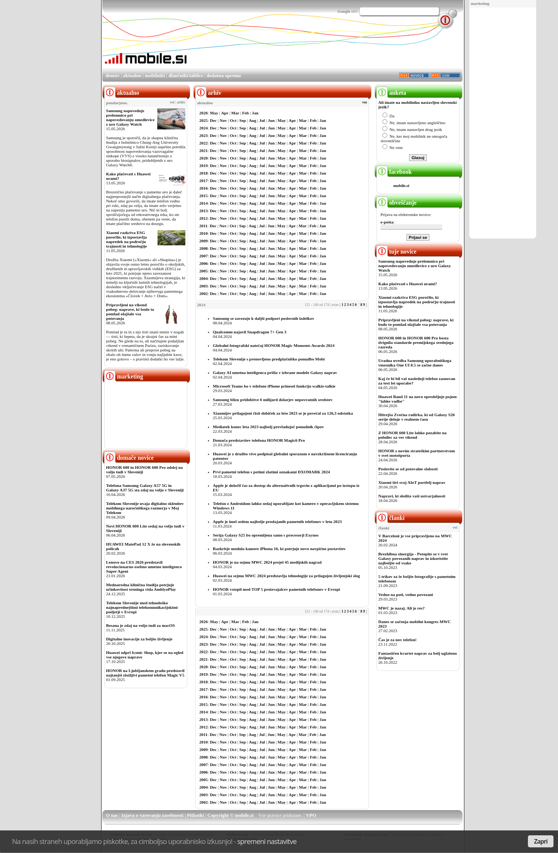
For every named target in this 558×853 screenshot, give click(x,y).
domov (112, 75)
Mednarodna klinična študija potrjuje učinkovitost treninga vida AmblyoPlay (141, 586)
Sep (243, 120)
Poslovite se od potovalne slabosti (408, 469)
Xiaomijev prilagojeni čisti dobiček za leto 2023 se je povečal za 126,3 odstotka (283, 413)
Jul (262, 120)
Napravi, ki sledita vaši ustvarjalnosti (411, 496)
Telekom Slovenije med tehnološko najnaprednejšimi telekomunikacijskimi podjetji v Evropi (141, 607)
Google (344, 11)
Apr (224, 113)
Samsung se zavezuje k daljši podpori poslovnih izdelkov (263, 318)
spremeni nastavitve (267, 841)
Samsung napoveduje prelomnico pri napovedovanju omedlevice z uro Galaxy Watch (130, 117)
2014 (203, 203)
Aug (252, 120)
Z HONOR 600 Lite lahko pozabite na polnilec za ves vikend (412, 434)
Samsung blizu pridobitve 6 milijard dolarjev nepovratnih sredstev (272, 399)
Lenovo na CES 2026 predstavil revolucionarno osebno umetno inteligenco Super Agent (144, 566)
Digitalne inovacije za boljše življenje (139, 639)
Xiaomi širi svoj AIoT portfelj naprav (411, 482)
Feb (245, 113)
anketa (391, 93)
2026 (203, 113)
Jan (255, 113)
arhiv (181, 102)
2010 (203, 233)
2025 (203, 120)
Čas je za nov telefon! (397, 639)
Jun (271, 120)
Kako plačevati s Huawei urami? (407, 283)
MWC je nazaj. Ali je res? (401, 608)
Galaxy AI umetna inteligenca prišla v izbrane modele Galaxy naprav (275, 372)
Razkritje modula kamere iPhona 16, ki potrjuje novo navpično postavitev (279, 548)
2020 (203, 158)
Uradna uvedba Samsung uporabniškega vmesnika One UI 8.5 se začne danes (414, 362)
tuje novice (396, 251)
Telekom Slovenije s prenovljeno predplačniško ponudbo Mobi (269, 359)
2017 (203, 180)
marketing (480, 3)
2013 (203, 210)
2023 (203, 135)
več (172, 102)
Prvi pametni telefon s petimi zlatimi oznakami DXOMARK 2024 (271, 472)
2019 (203, 165)
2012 (203, 218)
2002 (203, 293)
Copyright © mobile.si (231, 815)
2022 (203, 143)
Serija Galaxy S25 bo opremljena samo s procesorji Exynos (265, 535)
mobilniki (155, 75)
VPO (311, 815)
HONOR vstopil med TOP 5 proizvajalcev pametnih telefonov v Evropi (276, 589)
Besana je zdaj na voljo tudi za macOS (140, 625)
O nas (112, 815)
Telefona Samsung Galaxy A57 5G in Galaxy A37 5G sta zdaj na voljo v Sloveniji (144, 487)
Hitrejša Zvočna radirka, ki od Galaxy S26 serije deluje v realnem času (416, 416)
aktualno (132, 75)
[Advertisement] (503, 123)
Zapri (540, 841)
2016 (203, 188)
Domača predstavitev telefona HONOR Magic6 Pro (259, 440)
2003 (203, 286)
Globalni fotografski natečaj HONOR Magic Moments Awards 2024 (273, 345)
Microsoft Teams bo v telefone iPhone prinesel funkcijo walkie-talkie (274, 386)
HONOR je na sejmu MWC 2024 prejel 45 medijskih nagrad (267, 562)
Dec (213, 120)
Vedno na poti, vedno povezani (405, 594)
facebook (394, 172)
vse (364, 102)
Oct (233, 120)
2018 (203, 173)
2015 (203, 195)
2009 (203, 241)
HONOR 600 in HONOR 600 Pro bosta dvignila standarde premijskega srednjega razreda (415, 342)
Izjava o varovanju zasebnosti (152, 815)
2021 (203, 150)
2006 (203, 263)
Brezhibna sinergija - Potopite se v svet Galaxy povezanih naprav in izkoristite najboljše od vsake (413, 558)
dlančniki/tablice (185, 75)
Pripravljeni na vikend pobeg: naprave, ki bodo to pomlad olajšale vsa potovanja (130, 312)
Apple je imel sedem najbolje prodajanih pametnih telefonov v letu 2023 (277, 521)
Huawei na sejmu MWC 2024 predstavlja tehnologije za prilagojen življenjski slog (286, 575)
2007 (203, 256)
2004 (203, 278)
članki (390, 518)
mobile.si (401, 185)
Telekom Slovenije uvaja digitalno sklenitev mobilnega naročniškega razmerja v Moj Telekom (145, 508)
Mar (235, 113)
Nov (223, 120)
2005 (203, 271)
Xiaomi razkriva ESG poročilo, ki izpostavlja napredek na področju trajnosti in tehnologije (126, 239)
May (214, 113)
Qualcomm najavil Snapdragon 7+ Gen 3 (250, 332)
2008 (203, 248)
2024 (203, 128)
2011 (203, 226)
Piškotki (195, 815)
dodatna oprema (223, 75)
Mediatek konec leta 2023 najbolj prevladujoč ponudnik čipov (268, 426)
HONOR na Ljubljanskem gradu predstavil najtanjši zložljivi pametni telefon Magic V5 (145, 672)
